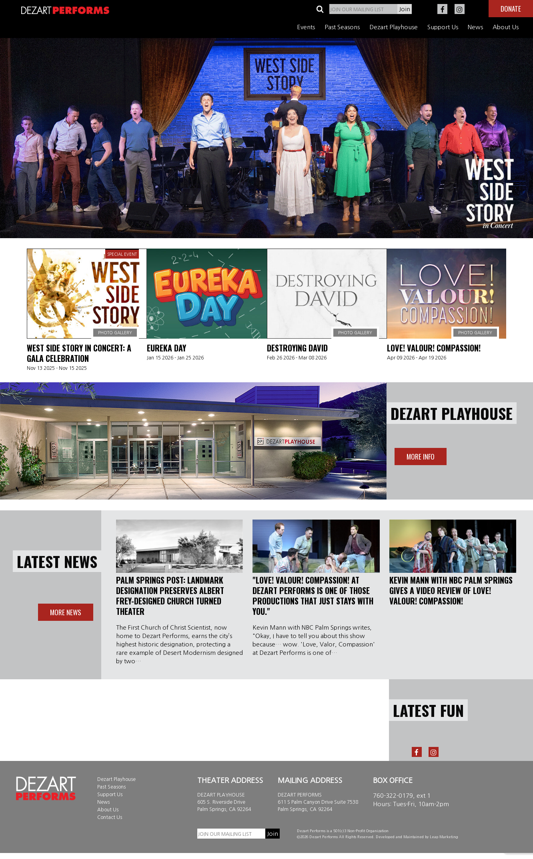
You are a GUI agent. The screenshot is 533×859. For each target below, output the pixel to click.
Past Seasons (342, 27)
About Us (506, 27)
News (475, 27)
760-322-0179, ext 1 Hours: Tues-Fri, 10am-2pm (411, 800)
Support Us (442, 27)
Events (306, 27)
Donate (511, 9)
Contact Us (109, 817)
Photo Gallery (115, 333)
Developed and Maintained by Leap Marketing (417, 837)
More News (65, 612)
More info (421, 457)
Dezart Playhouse (393, 27)
